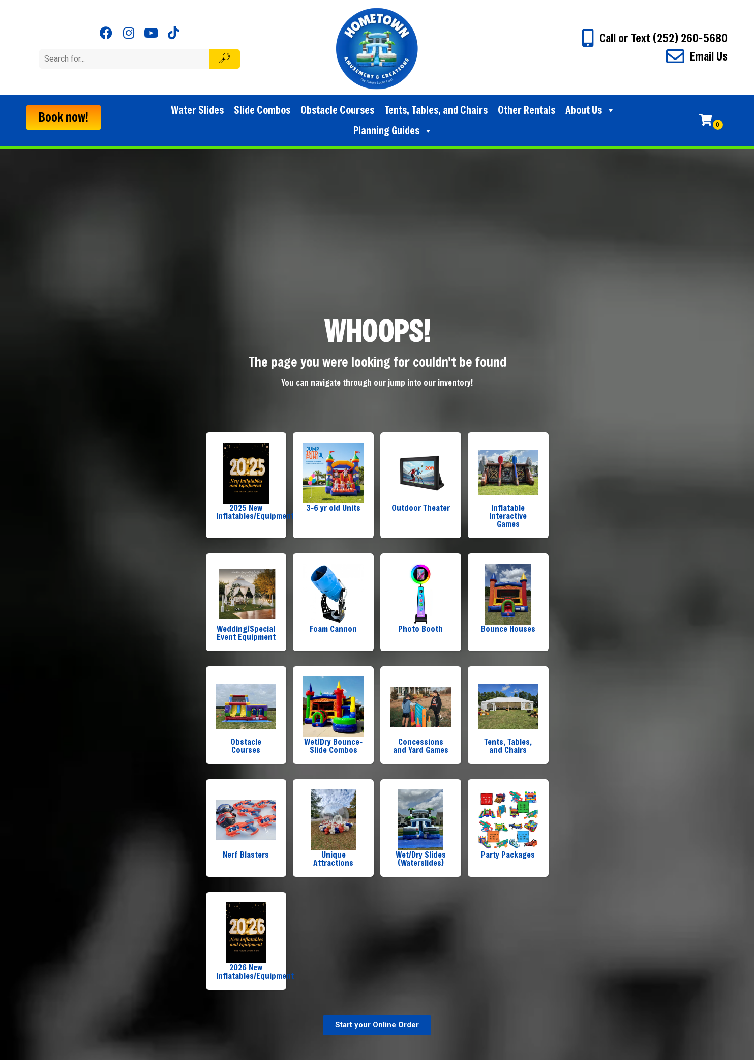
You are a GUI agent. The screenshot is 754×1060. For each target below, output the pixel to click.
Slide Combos (262, 110)
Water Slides (197, 110)
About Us (590, 110)
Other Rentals (526, 110)
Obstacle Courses (337, 110)
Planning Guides (393, 131)
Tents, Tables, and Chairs (436, 110)
